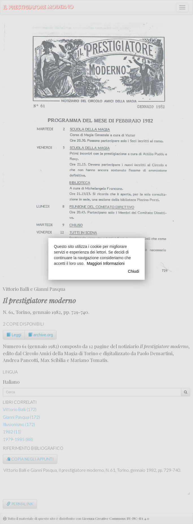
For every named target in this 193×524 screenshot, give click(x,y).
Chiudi (133, 271)
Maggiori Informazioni (106, 263)
